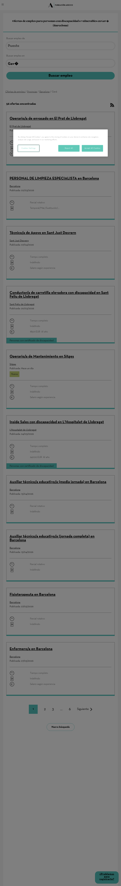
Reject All (69, 148)
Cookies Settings (28, 148)
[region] (60, 142)
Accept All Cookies (92, 148)
